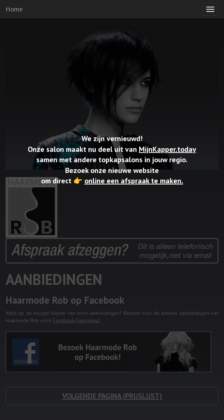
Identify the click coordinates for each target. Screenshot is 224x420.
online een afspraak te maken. (133, 181)
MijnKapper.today (167, 149)
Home (14, 9)
